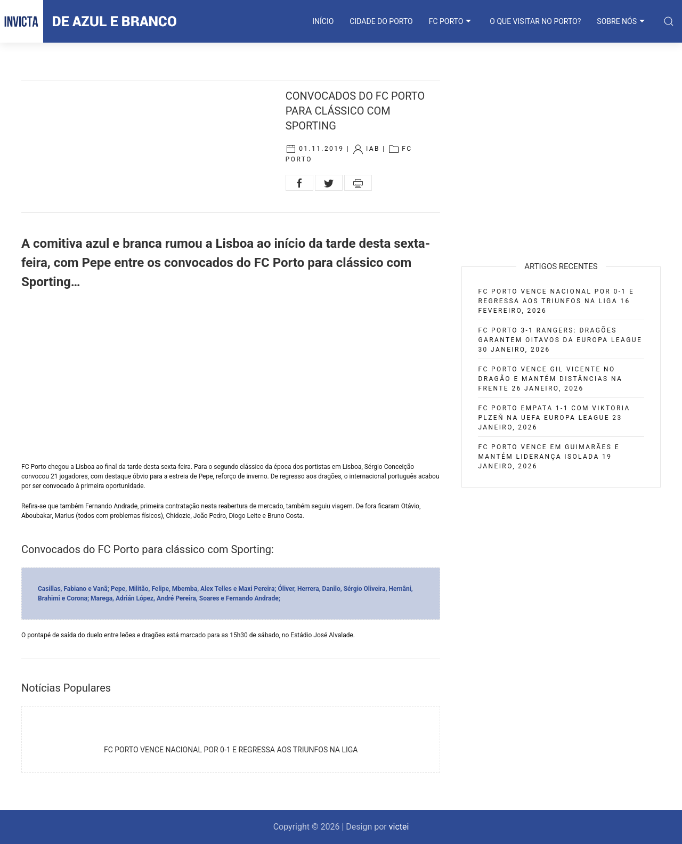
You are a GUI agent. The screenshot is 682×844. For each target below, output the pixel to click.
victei (399, 827)
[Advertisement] (230, 376)
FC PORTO (451, 21)
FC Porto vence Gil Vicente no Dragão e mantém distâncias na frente (550, 379)
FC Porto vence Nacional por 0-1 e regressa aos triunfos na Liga (231, 749)
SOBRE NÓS (622, 21)
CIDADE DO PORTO (381, 21)
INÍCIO (323, 21)
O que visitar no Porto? (535, 21)
